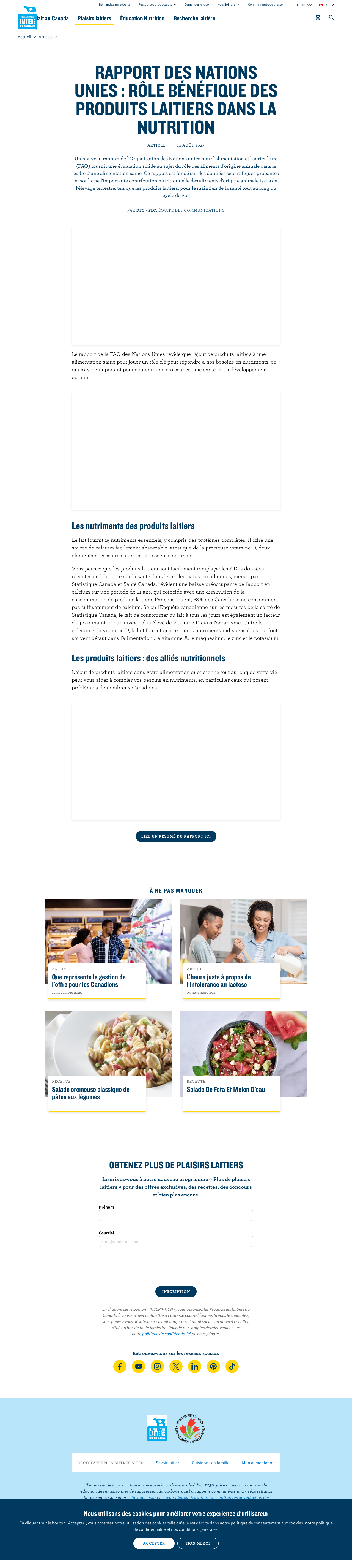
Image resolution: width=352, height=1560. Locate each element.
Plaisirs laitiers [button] (121, 18)
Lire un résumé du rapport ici (176, 836)
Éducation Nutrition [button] (175, 18)
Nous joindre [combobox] (226, 4)
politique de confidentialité (166, 1333)
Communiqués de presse (265, 4)
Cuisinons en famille (210, 1462)
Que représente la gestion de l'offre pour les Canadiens (89, 980)
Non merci (198, 1543)
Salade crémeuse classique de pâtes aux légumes (91, 1093)
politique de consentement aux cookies (267, 1523)
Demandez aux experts (114, 4)
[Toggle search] (331, 18)
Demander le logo (197, 4)
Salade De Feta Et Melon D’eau (226, 1089)
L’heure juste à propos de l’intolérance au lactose (219, 980)
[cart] (317, 18)
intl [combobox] (326, 4)
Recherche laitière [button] (233, 18)
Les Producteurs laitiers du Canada (28, 16)
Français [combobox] (303, 4)
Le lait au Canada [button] (71, 18)
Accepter (154, 1543)
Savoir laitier (167, 1462)
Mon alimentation (258, 1462)
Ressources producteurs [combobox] (155, 4)
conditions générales (198, 1529)
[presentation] (176, 1266)
